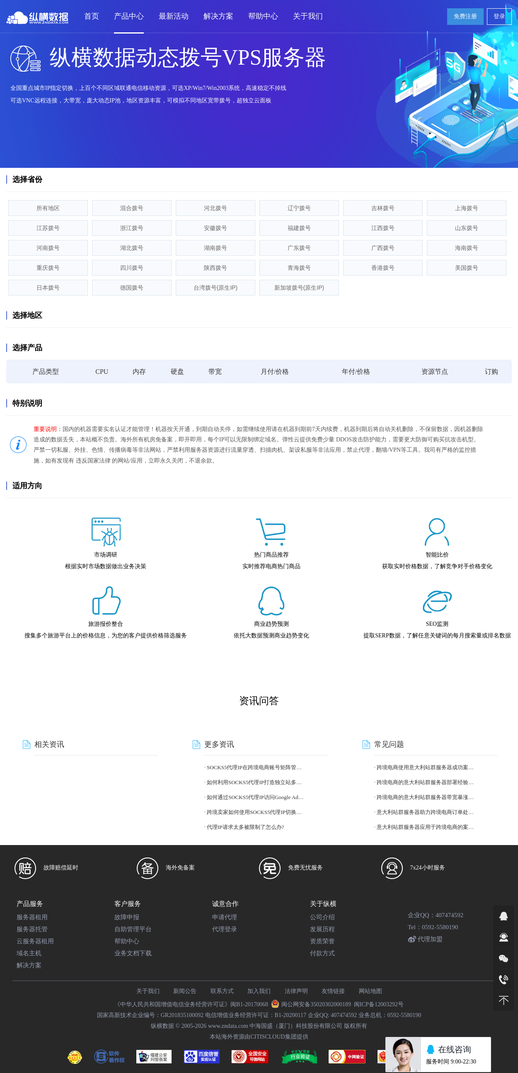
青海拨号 (299, 267)
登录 (499, 16)
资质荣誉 (322, 941)
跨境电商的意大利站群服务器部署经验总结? (425, 782)
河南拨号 (48, 248)
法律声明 (296, 991)
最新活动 (174, 16)
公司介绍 (322, 917)
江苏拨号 (48, 228)
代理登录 (224, 929)
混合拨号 (131, 208)
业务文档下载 (133, 953)
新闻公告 (184, 991)
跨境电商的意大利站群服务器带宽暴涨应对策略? (425, 797)
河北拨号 (215, 208)
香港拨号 (383, 267)
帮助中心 (126, 941)
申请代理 (224, 917)
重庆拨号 (48, 267)
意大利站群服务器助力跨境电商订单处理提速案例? (425, 812)
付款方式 (322, 953)
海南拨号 (466, 248)
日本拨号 (48, 287)
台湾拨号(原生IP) (216, 287)
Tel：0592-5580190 (433, 927)
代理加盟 (425, 939)
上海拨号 (466, 208)
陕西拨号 (215, 267)
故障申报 (126, 917)
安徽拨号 (215, 228)
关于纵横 (323, 903)
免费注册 (465, 16)
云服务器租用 (35, 941)
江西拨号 (383, 228)
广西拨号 (383, 248)
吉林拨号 (383, 208)
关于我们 (148, 991)
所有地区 (48, 208)
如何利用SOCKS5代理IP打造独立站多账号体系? (255, 782)
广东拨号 (299, 248)
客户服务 (127, 903)
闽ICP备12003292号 (379, 1004)
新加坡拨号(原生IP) (299, 287)
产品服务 (30, 903)
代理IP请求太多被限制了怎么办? (245, 827)
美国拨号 (466, 267)
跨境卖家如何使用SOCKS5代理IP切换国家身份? (255, 812)
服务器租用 (32, 917)
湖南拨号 (215, 248)
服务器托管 (32, 929)
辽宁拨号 (299, 208)
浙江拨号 (131, 228)
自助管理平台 (133, 929)
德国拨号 (131, 287)
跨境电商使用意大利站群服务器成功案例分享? (425, 767)
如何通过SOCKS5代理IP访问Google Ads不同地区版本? (255, 797)
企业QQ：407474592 (435, 915)
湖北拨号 (131, 248)
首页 (91, 16)
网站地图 (370, 991)
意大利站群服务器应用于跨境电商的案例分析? (425, 827)
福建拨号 (299, 228)
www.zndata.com (228, 1026)
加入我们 (259, 991)
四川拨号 (131, 267)
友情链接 (333, 991)
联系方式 (222, 991)
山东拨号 (466, 228)
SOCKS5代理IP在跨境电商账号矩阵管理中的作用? (255, 767)
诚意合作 (225, 903)
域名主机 (29, 953)
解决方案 (29, 965)
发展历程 (322, 929)
